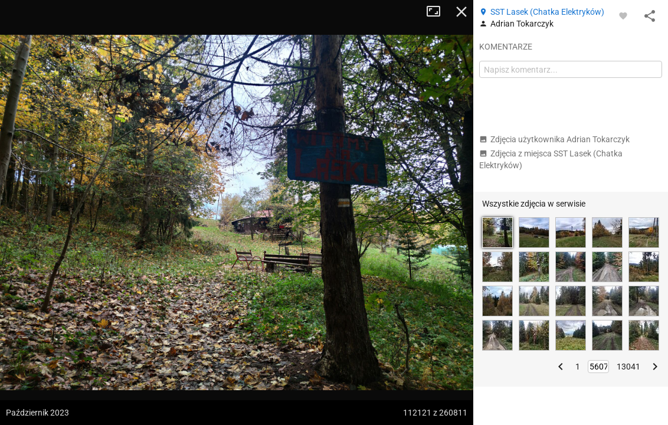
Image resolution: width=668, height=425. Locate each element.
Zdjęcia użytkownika (554, 139)
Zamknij (461, 12)
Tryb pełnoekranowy (438, 12)
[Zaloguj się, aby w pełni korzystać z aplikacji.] (623, 15)
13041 (628, 366)
